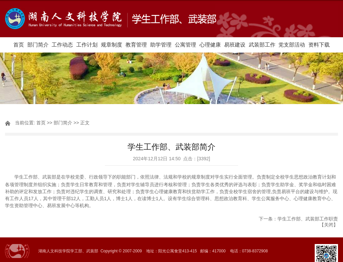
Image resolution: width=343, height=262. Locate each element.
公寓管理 (185, 45)
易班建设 (234, 45)
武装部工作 (262, 45)
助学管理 (161, 45)
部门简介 (38, 45)
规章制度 (111, 45)
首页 (18, 45)
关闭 (328, 224)
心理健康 (210, 45)
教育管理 (136, 45)
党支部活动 (291, 45)
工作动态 (62, 45)
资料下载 (319, 45)
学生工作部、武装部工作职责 (307, 218)
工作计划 (87, 45)
